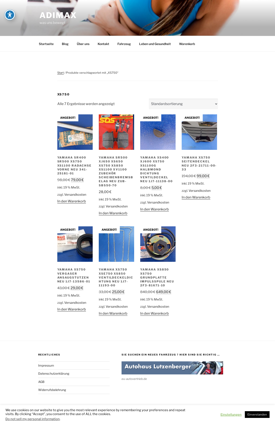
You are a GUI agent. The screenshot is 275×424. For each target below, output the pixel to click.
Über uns (83, 44)
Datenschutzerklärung (53, 373)
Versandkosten (75, 195)
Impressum (46, 365)
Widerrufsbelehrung (52, 390)
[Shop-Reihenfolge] (183, 104)
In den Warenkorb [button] (71, 201)
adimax (58, 15)
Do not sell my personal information (32, 419)
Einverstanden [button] (257, 414)
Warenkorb (187, 44)
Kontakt (103, 44)
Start (60, 72)
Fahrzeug (124, 44)
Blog (65, 44)
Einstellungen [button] (231, 415)
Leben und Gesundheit (155, 44)
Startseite (46, 44)
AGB (41, 382)
